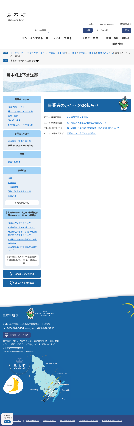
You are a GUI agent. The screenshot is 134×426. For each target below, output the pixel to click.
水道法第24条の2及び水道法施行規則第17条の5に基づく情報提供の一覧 (22, 260)
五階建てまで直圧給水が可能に (81, 133)
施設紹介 (12, 196)
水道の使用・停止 (16, 107)
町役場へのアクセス (19, 335)
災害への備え (14, 162)
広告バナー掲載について (112, 421)
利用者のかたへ (22, 99)
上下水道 (61, 53)
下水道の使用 (14, 120)
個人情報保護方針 (67, 421)
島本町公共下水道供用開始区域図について (87, 123)
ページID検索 (102, 30)
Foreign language (107, 24)
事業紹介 (22, 170)
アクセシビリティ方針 (88, 421)
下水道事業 (13, 187)
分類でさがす (31, 53)
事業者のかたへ (105, 53)
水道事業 (12, 182)
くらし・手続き (63, 38)
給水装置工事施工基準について (81, 117)
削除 (37, 61)
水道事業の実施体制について (21, 227)
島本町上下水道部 (87, 53)
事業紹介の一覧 (22, 203)
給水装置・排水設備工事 (19, 141)
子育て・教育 (90, 38)
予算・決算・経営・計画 (19, 191)
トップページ (16, 53)
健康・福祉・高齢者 (117, 38)
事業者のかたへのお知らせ (23, 60)
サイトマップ (15, 421)
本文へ (91, 24)
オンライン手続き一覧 (35, 38)
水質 (10, 178)
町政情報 (117, 43)
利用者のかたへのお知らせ (20, 125)
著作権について (49, 421)
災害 (22, 154)
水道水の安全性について (19, 223)
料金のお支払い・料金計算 (20, 111)
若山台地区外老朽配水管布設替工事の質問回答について (93, 128)
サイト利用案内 (32, 421)
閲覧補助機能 (125, 24)
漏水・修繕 (13, 116)
